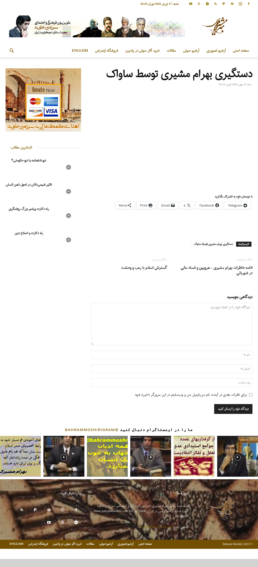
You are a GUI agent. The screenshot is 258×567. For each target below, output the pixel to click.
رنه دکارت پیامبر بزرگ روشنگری (29, 209)
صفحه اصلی (241, 51)
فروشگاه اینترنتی (106, 51)
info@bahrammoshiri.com (155, 527)
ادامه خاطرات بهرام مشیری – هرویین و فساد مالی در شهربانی (217, 270)
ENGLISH (80, 51)
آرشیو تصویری (216, 51)
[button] (12, 51)
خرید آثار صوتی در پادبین (142, 51)
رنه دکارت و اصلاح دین (29, 233)
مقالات (171, 51)
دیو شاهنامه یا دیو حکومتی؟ (28, 160)
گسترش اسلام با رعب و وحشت (144, 268)
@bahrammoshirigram (92, 429)
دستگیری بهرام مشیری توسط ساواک (213, 244)
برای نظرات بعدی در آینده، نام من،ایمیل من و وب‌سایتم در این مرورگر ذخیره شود (191, 395)
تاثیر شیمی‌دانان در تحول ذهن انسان (29, 185)
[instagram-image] (20, 456)
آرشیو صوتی (191, 51)
